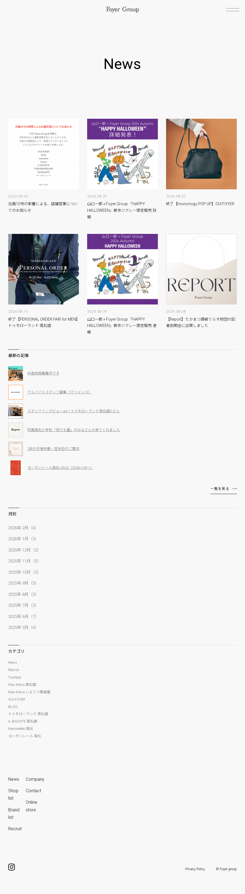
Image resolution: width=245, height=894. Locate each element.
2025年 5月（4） (23, 627)
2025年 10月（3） (24, 572)
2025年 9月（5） (23, 583)
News (12, 662)
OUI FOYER (16, 699)
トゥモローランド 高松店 (28, 714)
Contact (33, 790)
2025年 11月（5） (24, 561)
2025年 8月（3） (23, 594)
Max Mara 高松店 (22, 685)
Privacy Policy (195, 869)
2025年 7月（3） (23, 605)
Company (35, 779)
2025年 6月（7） (23, 616)
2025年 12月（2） (24, 550)
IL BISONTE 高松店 (22, 721)
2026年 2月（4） (23, 528)
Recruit (13, 670)
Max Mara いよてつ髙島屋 (29, 692)
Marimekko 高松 (20, 729)
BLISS (13, 707)
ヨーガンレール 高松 (24, 736)
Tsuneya (14, 677)
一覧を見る (219, 489)
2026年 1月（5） (23, 538)
